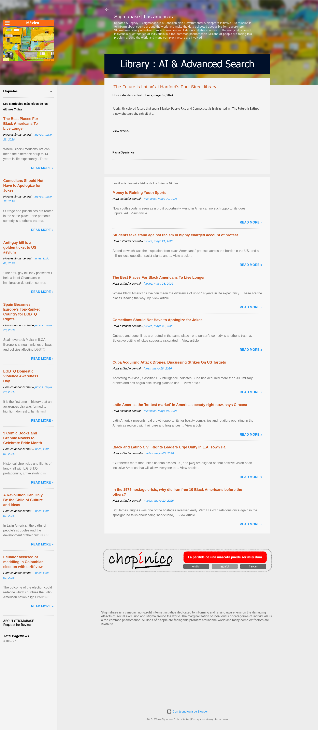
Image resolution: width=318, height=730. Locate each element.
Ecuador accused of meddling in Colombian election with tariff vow (23, 562)
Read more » (251, 222)
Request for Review (17, 625)
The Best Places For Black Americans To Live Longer (159, 277)
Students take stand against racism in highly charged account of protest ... (177, 235)
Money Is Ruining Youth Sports (139, 193)
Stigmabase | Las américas (143, 16)
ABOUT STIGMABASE (18, 621)
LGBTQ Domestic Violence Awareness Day (20, 376)
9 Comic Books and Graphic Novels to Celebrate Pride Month (22, 438)
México (187, 592)
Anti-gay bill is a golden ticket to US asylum (19, 247)
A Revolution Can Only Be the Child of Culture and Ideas (23, 500)
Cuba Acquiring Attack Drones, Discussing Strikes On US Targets (169, 362)
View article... (121, 131)
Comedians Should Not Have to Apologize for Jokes (157, 320)
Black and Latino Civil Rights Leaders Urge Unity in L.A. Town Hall (170, 447)
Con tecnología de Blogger (187, 711)
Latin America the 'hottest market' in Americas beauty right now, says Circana (180, 405)
